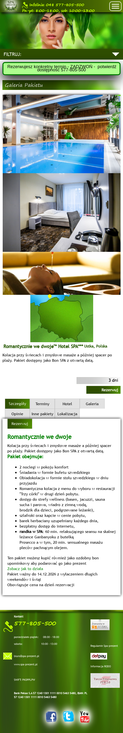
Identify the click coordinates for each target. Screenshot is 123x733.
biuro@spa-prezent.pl (26, 656)
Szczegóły (17, 403)
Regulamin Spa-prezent (104, 646)
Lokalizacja (67, 413)
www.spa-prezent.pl (25, 664)
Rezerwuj (109, 390)
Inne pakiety (42, 413)
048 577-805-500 (53, 5)
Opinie (17, 413)
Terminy (42, 403)
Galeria (92, 403)
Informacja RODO (100, 666)
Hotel (67, 403)
